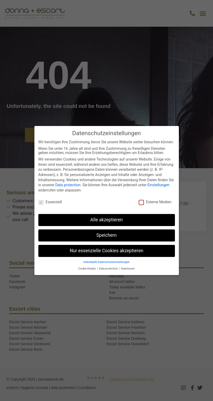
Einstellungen (158, 185)
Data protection (67, 185)
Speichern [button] (106, 235)
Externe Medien (155, 202)
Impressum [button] (128, 268)
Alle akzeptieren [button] (106, 219)
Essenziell (50, 202)
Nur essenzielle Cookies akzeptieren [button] (106, 250)
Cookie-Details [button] (87, 268)
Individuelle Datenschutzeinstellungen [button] (106, 262)
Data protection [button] (109, 268)
